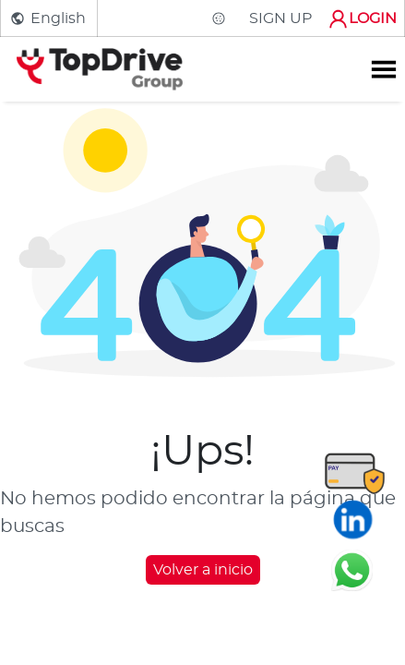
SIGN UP (280, 18)
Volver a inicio (203, 569)
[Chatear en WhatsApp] (352, 569)
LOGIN (362, 18)
